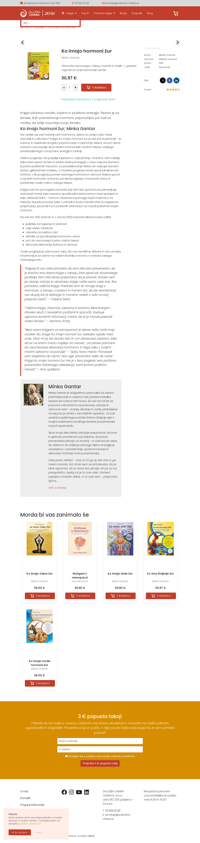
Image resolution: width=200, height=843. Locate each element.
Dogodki (137, 13)
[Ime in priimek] (100, 741)
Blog (150, 13)
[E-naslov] (100, 749)
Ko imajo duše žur (120, 574)
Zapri (38, 832)
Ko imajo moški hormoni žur (39, 663)
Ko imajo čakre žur (39, 574)
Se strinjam (20, 832)
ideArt (91, 836)
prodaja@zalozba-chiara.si (122, 3)
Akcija (123, 13)
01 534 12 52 (82, 3)
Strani (147, 63)
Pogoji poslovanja (32, 805)
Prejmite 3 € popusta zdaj (100, 763)
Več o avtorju (57, 488)
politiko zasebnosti (30, 823)
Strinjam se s (100, 756)
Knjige (67, 13)
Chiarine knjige (103, 13)
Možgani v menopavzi (80, 575)
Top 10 (85, 13)
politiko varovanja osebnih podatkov (110, 756)
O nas (24, 791)
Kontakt (25, 798)
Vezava (148, 59)
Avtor (147, 55)
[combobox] (50, 23)
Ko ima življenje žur (160, 574)
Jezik (147, 67)
